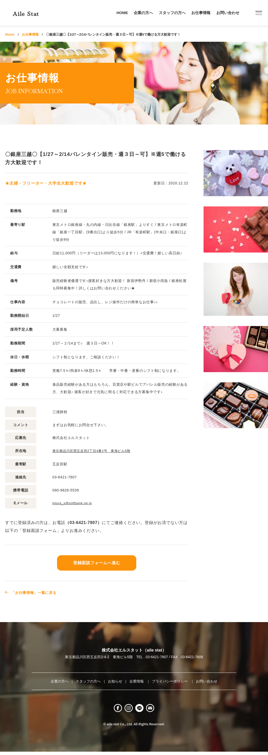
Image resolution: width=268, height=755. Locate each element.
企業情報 (137, 681)
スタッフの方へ (172, 13)
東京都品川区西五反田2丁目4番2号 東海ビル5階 (94, 451)
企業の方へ (143, 13)
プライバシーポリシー (170, 681)
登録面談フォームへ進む (96, 562)
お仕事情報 (200, 13)
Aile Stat (34, 13)
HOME (122, 13)
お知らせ (115, 681)
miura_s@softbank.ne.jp (73, 503)
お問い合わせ (227, 13)
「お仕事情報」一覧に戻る (37, 592)
